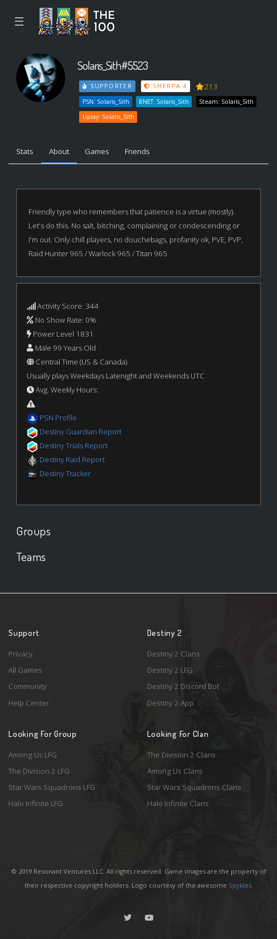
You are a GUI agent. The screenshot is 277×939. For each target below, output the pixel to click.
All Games (25, 670)
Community (27, 686)
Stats (24, 151)
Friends (137, 151)
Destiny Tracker (65, 473)
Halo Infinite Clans (178, 803)
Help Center (28, 703)
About (59, 151)
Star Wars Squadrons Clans (194, 787)
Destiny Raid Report (72, 459)
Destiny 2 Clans (173, 654)
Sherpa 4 (165, 86)
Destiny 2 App (170, 703)
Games (97, 151)
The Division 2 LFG (39, 771)
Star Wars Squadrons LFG (51, 787)
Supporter (107, 86)
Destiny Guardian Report (81, 432)
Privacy (20, 654)
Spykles (240, 885)
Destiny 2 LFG (170, 670)
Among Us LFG (32, 755)
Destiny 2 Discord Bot (183, 686)
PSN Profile (58, 418)
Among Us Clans (175, 771)
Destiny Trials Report (74, 445)
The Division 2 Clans (181, 755)
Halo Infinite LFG (35, 803)
